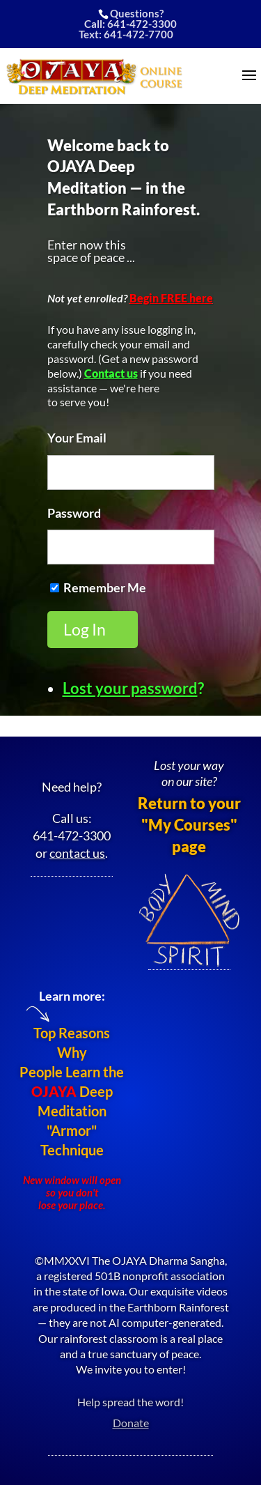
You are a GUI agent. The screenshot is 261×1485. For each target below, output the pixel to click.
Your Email (76, 437)
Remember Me (104, 587)
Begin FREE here (171, 298)
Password (74, 513)
